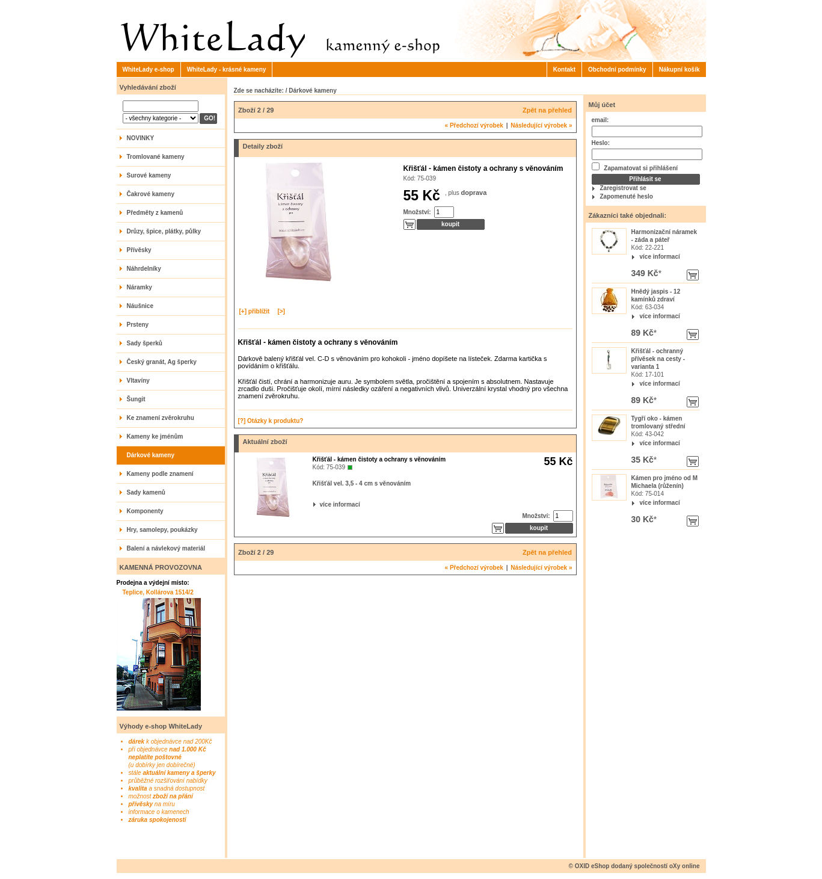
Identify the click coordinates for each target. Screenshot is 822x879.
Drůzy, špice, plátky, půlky (164, 231)
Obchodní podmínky (617, 69)
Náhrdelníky (144, 268)
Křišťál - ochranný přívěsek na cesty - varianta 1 (658, 359)
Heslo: (601, 143)
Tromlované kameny (156, 156)
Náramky (139, 287)
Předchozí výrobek (474, 125)
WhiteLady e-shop (148, 69)
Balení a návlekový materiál (166, 548)
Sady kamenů (146, 492)
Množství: (417, 212)
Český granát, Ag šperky (162, 362)
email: (600, 120)
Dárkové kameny (151, 455)
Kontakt (564, 69)
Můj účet (602, 104)
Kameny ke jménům (155, 436)
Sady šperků (144, 343)
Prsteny (138, 324)
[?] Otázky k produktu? (271, 421)
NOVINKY (141, 138)
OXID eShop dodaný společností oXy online (637, 866)
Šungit (136, 399)
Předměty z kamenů (155, 212)
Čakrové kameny (151, 194)
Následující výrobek (541, 125)
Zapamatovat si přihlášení (635, 166)
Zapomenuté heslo (626, 196)
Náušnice (140, 306)
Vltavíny (138, 380)
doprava (474, 192)
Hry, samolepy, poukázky (162, 529)
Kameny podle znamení (160, 473)
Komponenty (145, 511)
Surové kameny (149, 175)
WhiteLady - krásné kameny (226, 69)
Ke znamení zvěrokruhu (160, 418)
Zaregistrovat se (623, 188)
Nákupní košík (679, 69)
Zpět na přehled (547, 110)
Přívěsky (139, 250)
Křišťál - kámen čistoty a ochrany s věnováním (379, 459)
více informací (660, 256)
